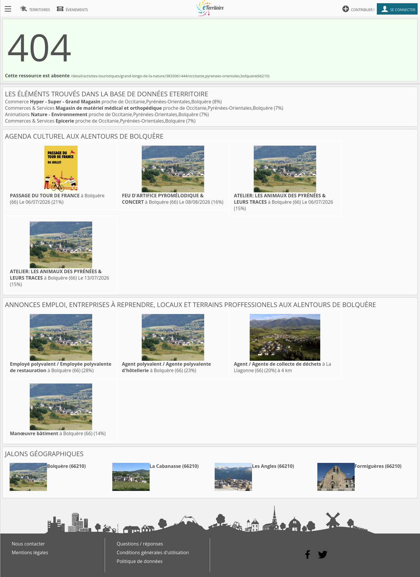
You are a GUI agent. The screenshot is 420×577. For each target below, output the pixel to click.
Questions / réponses (140, 544)
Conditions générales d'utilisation (153, 552)
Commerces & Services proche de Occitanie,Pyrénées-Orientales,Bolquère (139, 108)
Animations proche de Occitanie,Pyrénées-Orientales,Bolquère (102, 114)
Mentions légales (30, 552)
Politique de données (139, 561)
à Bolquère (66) (163, 198)
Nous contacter (28, 544)
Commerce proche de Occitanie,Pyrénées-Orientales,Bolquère (108, 101)
